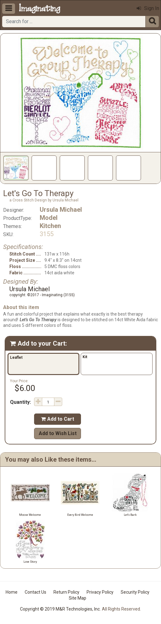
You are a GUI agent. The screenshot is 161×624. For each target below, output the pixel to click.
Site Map (77, 598)
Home (12, 592)
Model (49, 217)
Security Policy (135, 592)
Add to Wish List (58, 433)
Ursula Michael (61, 209)
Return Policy (66, 592)
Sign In (148, 8)
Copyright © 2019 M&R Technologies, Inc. (60, 608)
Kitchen (50, 226)
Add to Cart (57, 419)
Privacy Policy (100, 592)
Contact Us (35, 592)
